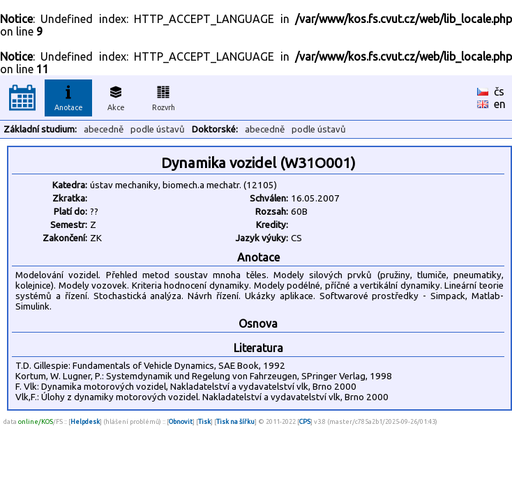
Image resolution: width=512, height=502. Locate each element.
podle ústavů (157, 129)
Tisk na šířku (235, 421)
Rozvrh (163, 96)
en (500, 104)
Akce (116, 96)
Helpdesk (85, 421)
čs (499, 91)
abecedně (103, 129)
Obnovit (181, 421)
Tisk (204, 421)
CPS (304, 421)
